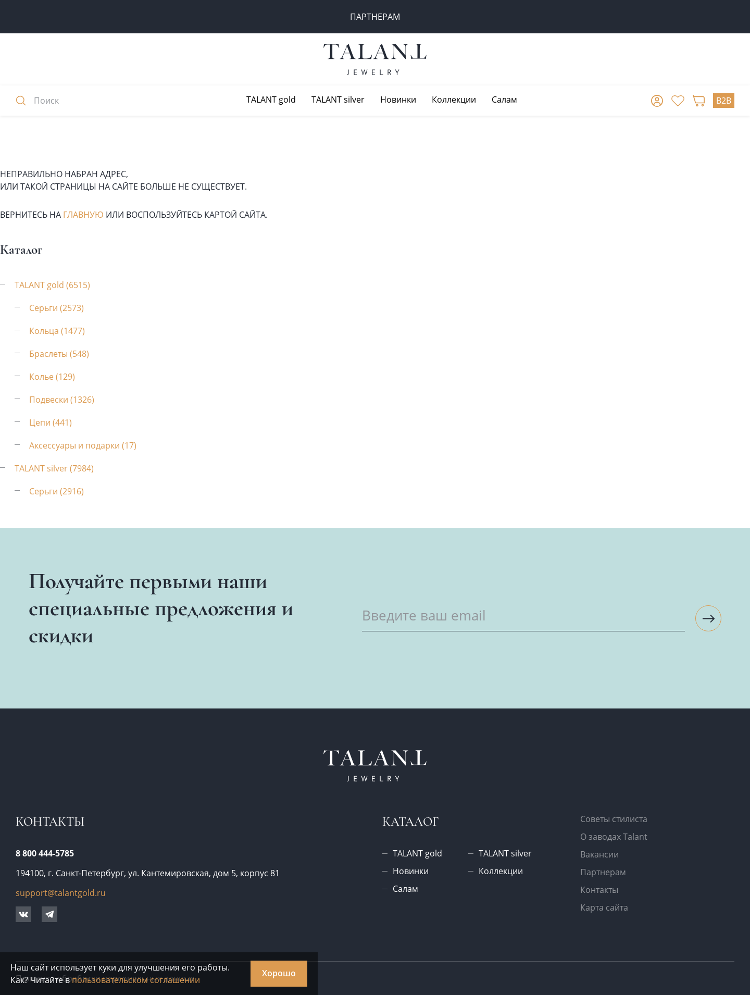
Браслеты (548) (59, 353)
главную (83, 214)
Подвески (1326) (61, 399)
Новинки (398, 99)
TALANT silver (338, 99)
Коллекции (454, 99)
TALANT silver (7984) (54, 468)
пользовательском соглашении (136, 980)
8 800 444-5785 (45, 853)
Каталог (410, 821)
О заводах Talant (613, 836)
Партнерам (603, 872)
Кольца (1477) (57, 331)
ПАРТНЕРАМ (375, 16)
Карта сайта (604, 907)
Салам (504, 99)
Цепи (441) (50, 422)
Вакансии (599, 854)
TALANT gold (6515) (52, 285)
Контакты (599, 890)
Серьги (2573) (56, 308)
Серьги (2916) (56, 491)
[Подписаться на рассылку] (708, 618)
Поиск (37, 100)
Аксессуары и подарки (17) (82, 445)
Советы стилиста (613, 819)
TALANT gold (271, 99)
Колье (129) (52, 376)
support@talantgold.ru (61, 893)
